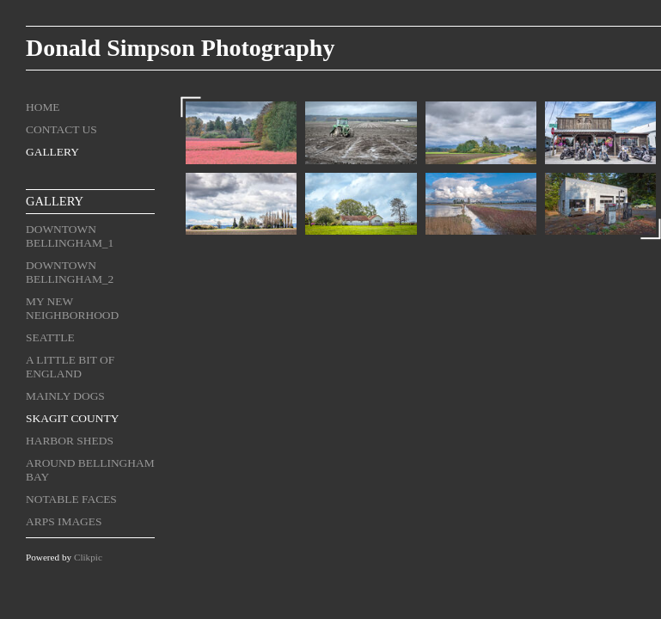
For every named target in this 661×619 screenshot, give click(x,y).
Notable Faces (71, 499)
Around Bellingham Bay (90, 470)
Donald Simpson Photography (180, 47)
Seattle (50, 337)
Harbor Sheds (69, 440)
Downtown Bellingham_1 (69, 236)
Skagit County (72, 418)
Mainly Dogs (65, 395)
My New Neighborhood (72, 308)
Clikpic (88, 557)
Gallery (52, 151)
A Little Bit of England (70, 366)
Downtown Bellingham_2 (69, 272)
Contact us (61, 129)
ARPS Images (64, 521)
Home (43, 107)
